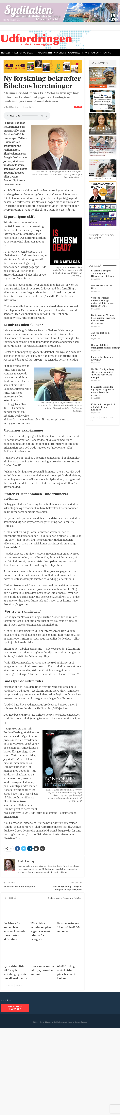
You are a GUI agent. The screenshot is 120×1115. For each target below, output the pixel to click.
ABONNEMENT (45, 52)
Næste (19, 985)
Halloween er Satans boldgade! (19, 886)
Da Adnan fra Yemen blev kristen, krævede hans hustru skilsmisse (103, 319)
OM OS (95, 52)
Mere (105, 52)
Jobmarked (74, 52)
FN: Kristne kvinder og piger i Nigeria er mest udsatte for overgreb (102, 391)
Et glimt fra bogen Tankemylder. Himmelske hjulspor (102, 273)
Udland (78, 107)
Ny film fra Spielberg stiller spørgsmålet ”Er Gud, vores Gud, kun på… (103, 373)
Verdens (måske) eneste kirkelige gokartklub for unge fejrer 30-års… (102, 301)
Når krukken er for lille (101, 287)
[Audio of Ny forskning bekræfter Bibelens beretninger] (27, 116)
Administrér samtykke (15, 1008)
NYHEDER (6, 52)
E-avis (86, 52)
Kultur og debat (24, 52)
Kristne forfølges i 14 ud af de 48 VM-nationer (103, 407)
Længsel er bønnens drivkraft (102, 358)
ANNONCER (60, 52)
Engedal (84, 1022)
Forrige (9, 985)
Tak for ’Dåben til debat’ (100, 334)
